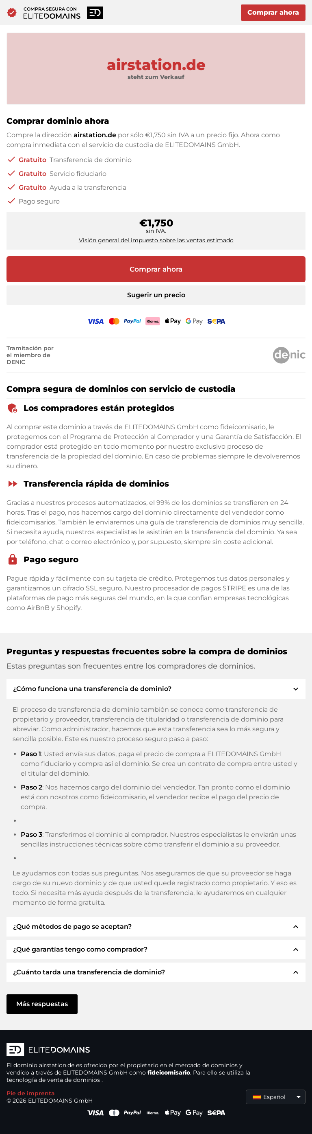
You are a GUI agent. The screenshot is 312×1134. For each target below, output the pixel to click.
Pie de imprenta (30, 1093)
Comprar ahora (273, 12)
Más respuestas (42, 1004)
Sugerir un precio (156, 295)
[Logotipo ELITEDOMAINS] (128, 1050)
